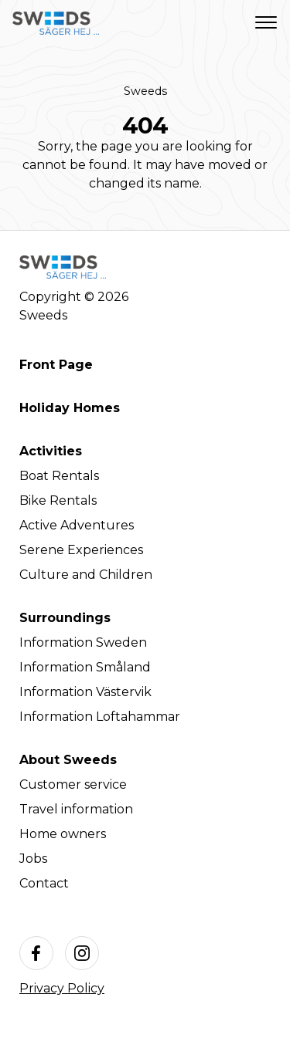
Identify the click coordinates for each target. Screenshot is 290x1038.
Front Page (56, 364)
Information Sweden (83, 642)
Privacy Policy (61, 988)
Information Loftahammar (99, 716)
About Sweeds (68, 759)
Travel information (76, 809)
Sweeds (145, 91)
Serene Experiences (81, 550)
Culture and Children (85, 574)
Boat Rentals (59, 475)
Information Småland (85, 667)
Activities (50, 451)
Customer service (73, 784)
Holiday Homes (69, 408)
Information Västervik (85, 692)
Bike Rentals (58, 500)
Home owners (62, 834)
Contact (44, 883)
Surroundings (65, 617)
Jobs (33, 858)
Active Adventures (76, 525)
